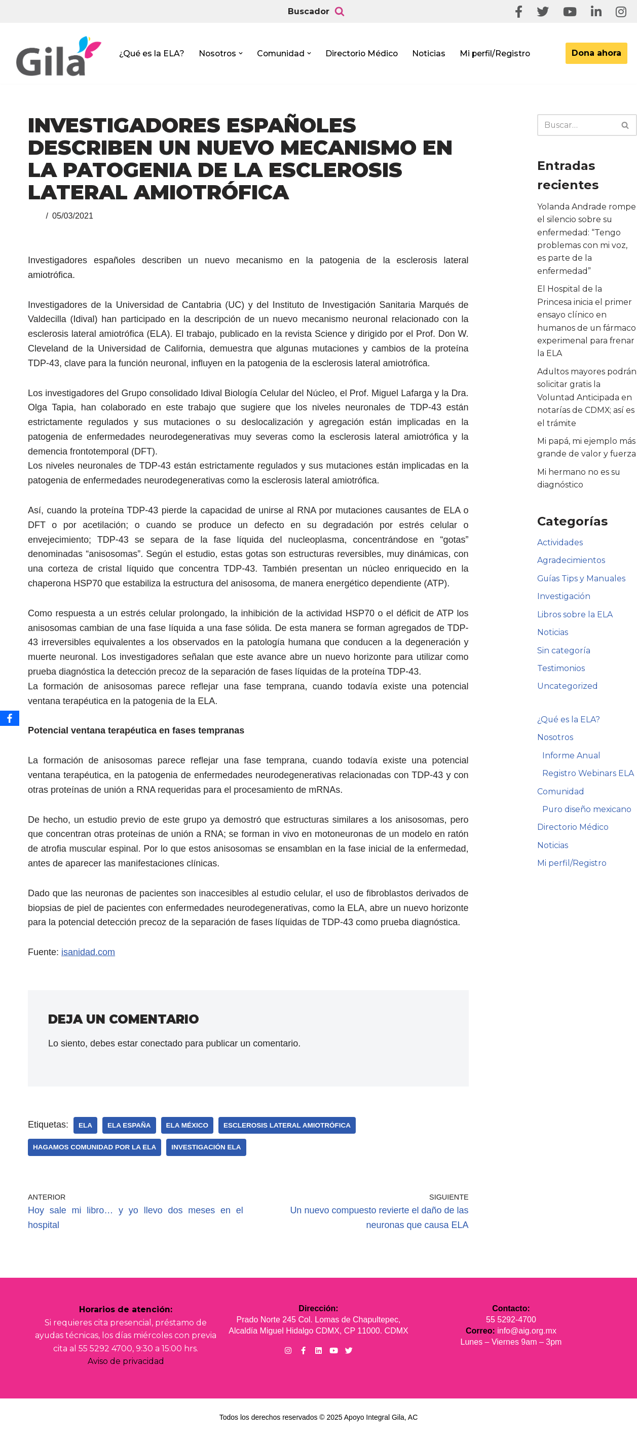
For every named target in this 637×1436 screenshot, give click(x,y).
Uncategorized (567, 688)
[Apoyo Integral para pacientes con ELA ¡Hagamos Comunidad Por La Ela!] (59, 57)
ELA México (187, 1125)
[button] (242, 53)
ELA (85, 1125)
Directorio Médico (365, 53)
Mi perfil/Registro (500, 53)
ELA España (129, 1125)
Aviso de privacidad (126, 1362)
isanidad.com (88, 952)
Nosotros (555, 740)
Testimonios (561, 671)
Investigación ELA (206, 1147)
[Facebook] (9, 718)
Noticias (433, 53)
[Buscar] (339, 12)
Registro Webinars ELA (588, 776)
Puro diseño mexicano (587, 812)
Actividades (560, 544)
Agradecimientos (571, 562)
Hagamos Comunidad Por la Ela (94, 1147)
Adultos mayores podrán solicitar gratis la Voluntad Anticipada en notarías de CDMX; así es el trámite (587, 398)
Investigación (563, 598)
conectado (161, 1043)
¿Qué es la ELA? (151, 53)
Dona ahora (596, 53)
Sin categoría (563, 652)
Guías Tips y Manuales (582, 580)
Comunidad (561, 794)
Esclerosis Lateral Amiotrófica (287, 1125)
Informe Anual (572, 758)
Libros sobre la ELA (575, 616)
